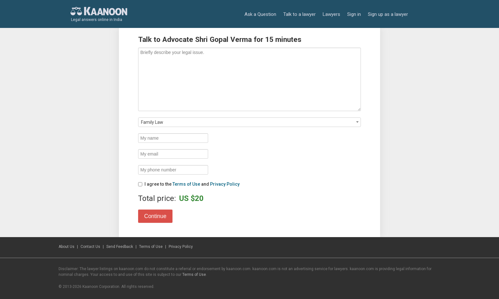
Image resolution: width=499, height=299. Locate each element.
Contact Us (90, 246)
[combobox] (249, 122)
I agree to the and (189, 184)
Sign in (354, 14)
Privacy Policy (225, 184)
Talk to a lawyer (299, 14)
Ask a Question (260, 14)
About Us (66, 246)
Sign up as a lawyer (388, 14)
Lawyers (331, 14)
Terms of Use (186, 184)
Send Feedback (119, 246)
